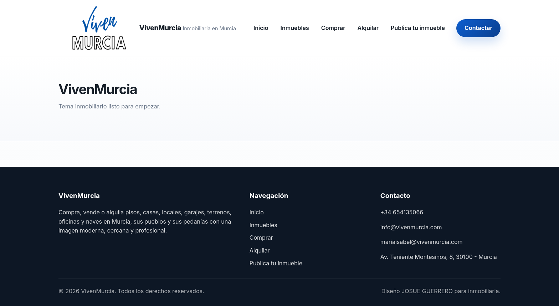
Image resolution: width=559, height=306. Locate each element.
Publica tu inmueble (418, 27)
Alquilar (368, 27)
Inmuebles (295, 27)
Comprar (333, 27)
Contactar (478, 27)
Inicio (260, 27)
